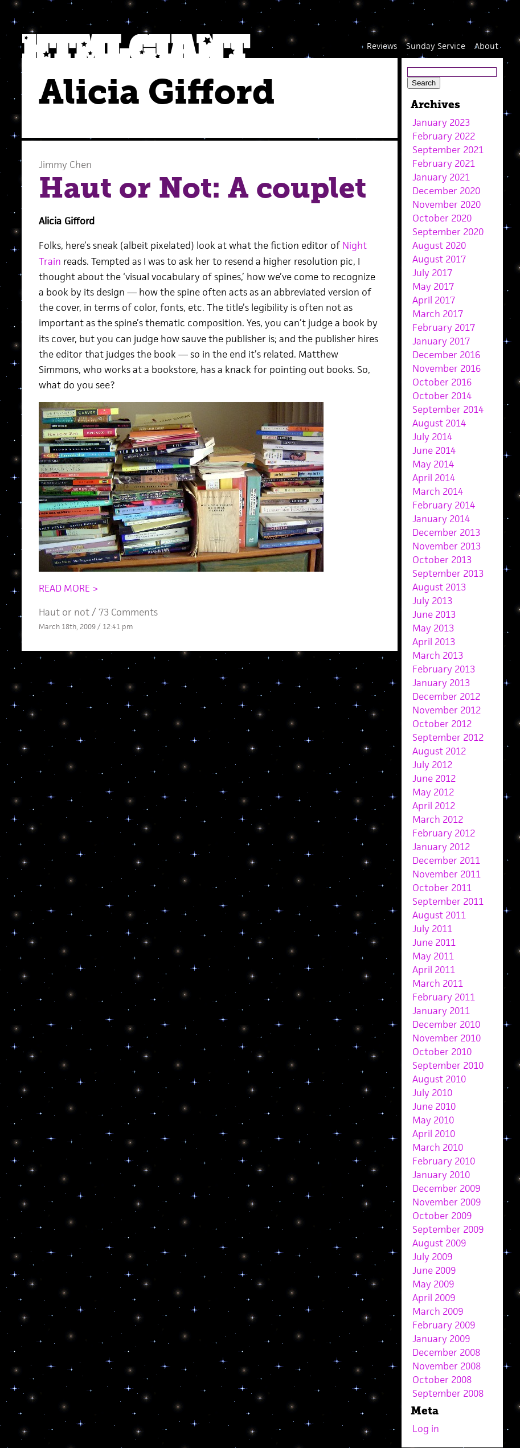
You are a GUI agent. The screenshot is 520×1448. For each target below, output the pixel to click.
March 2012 (437, 819)
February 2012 (443, 833)
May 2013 (433, 628)
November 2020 (446, 204)
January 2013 (441, 682)
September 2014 (448, 409)
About (486, 45)
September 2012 (448, 737)
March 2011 (437, 983)
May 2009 (433, 1284)
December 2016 (446, 354)
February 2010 (443, 1161)
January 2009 (441, 1338)
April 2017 (433, 300)
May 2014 (433, 464)
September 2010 (448, 1065)
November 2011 (446, 874)
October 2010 (442, 1051)
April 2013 (433, 641)
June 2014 (434, 450)
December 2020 (446, 190)
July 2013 (432, 600)
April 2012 (433, 805)
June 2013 (434, 614)
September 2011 (448, 901)
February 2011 (443, 997)
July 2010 (432, 1092)
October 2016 (442, 382)
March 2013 (437, 655)
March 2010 (437, 1147)
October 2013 (442, 559)
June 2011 (434, 942)
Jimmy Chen (65, 164)
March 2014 (437, 491)
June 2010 (434, 1106)
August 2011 (439, 915)
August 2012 (439, 751)
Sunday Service (435, 45)
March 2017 (437, 313)
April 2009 (433, 1297)
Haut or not (64, 612)
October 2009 (442, 1215)
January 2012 (441, 846)
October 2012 (442, 723)
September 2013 (448, 573)
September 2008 (448, 1393)
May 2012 (433, 792)
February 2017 (443, 327)
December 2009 (446, 1188)
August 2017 (439, 259)
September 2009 (448, 1229)
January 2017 (441, 341)
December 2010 (446, 1024)
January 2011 (441, 1010)
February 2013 (443, 669)
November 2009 (446, 1202)
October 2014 (442, 395)
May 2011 (433, 956)
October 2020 (442, 218)
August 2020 (439, 245)
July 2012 (432, 764)
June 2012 (434, 778)
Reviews (382, 45)
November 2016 (446, 368)
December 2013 (446, 532)
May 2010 (433, 1120)
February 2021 (443, 163)
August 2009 (439, 1243)
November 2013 (446, 546)
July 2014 (432, 436)
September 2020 (448, 231)
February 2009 (443, 1325)
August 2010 (439, 1079)
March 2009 (437, 1311)
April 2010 (433, 1133)
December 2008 (446, 1352)
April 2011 (433, 969)
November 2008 (446, 1366)
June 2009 (434, 1270)
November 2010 (446, 1038)
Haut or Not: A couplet (202, 188)
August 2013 (439, 587)
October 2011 (442, 887)
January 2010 (441, 1174)
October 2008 (442, 1379)
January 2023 (441, 122)
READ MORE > (69, 588)
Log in (425, 1428)
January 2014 (441, 518)
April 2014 (433, 477)
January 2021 (441, 177)
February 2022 (443, 136)
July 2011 (432, 928)
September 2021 (448, 149)
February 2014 (443, 505)
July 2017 (432, 272)
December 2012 (446, 696)
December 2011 (446, 860)
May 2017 (433, 286)
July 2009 (432, 1256)
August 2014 (439, 423)
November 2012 (446, 710)
